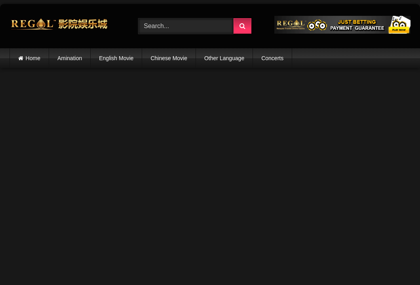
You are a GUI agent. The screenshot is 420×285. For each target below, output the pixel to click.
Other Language (224, 58)
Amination (69, 58)
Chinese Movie (168, 58)
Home (33, 58)
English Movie (116, 58)
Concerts (272, 58)
